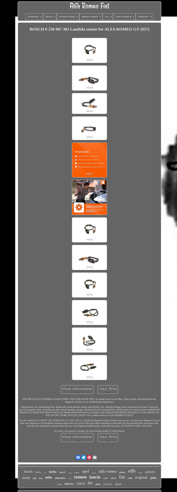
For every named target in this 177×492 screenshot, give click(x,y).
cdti (34, 478)
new (45, 473)
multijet (94, 473)
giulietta (150, 471)
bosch (28, 471)
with (130, 478)
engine (77, 472)
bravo (59, 484)
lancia (94, 477)
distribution (107, 484)
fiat (122, 476)
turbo (52, 471)
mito (48, 477)
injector (118, 484)
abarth (62, 472)
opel (85, 471)
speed (70, 473)
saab (105, 478)
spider (140, 472)
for (90, 482)
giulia (98, 484)
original (141, 477)
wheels (69, 484)
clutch (80, 483)
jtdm (153, 477)
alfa (132, 470)
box (40, 478)
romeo (80, 476)
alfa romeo (108, 471)
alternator (60, 478)
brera (38, 472)
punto (122, 472)
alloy (113, 477)
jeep (69, 478)
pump (26, 477)
